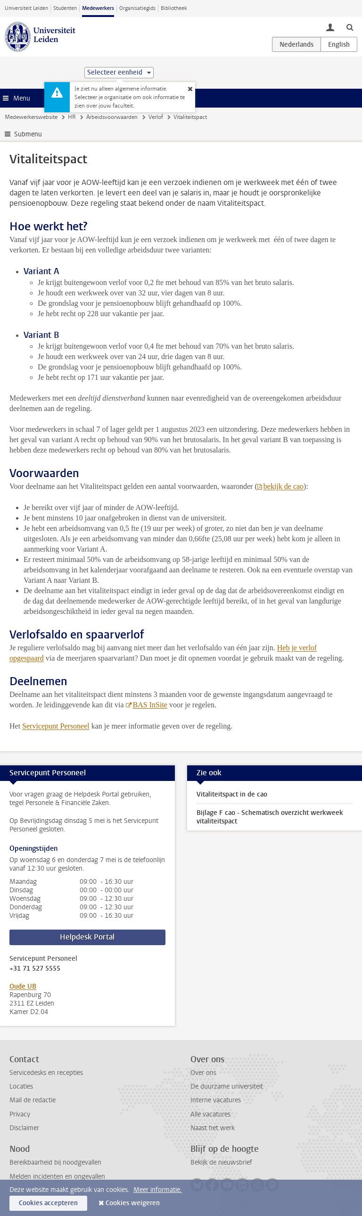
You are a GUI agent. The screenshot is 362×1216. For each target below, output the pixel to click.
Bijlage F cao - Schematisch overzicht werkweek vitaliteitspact (270, 817)
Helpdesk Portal (87, 937)
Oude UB (22, 986)
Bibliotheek (174, 8)
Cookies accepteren (48, 1203)
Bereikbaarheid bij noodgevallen (55, 1162)
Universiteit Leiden (26, 8)
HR (72, 117)
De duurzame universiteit (226, 1086)
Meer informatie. (157, 1189)
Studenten (65, 8)
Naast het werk (212, 1128)
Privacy (19, 1114)
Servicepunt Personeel (56, 726)
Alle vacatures (210, 1114)
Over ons (203, 1072)
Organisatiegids (137, 8)
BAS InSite (150, 705)
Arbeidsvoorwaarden (112, 117)
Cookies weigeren (133, 1203)
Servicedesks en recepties (46, 1072)
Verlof (155, 117)
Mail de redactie (32, 1100)
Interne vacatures (215, 1100)
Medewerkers (98, 8)
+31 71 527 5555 (34, 968)
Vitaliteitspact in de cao (232, 794)
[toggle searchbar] (349, 26)
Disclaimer (24, 1128)
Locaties (21, 1086)
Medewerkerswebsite (31, 117)
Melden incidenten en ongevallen (57, 1176)
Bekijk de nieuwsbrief (221, 1162)
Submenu (28, 134)
